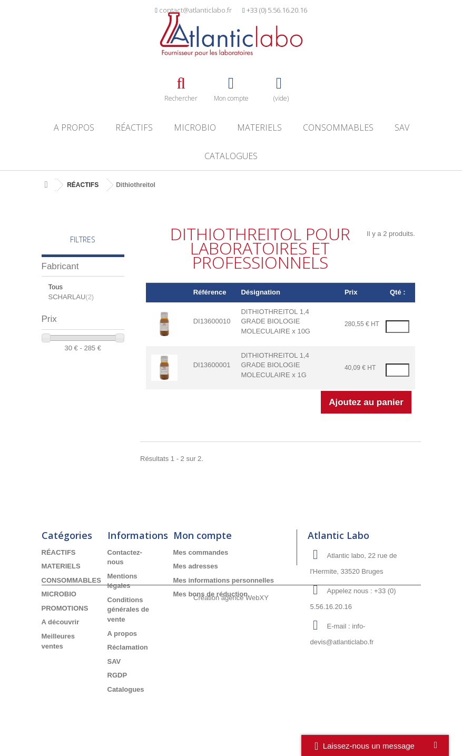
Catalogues (231, 156)
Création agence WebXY (231, 727)
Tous (55, 287)
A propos (74, 127)
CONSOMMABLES (338, 127)
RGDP (117, 675)
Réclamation (127, 647)
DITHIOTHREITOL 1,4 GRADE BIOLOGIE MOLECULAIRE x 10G (275, 321)
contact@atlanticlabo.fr (195, 10)
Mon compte (202, 535)
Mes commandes (201, 552)
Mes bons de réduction (210, 594)
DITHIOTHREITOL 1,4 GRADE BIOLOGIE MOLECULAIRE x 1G (275, 365)
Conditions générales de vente (128, 609)
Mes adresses (195, 566)
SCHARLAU (71, 297)
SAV (402, 127)
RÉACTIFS (134, 127)
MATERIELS (259, 127)
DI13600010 (212, 321)
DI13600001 (212, 365)
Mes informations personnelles (223, 580)
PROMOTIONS (65, 608)
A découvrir (61, 622)
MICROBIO (195, 127)
